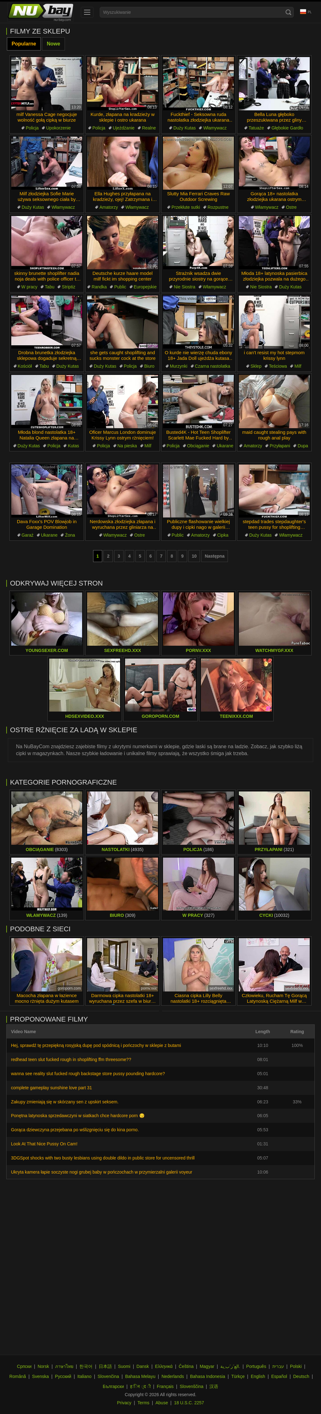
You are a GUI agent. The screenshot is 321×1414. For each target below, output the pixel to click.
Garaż (28, 535)
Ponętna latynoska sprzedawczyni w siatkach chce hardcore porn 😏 (78, 1115)
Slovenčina (108, 1376)
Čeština (186, 1366)
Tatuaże (256, 127)
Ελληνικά (163, 1366)
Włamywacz (215, 127)
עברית (278, 1366)
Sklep (255, 366)
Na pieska (127, 445)
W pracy (29, 286)
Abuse (161, 1402)
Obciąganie (198, 445)
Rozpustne (218, 207)
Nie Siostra (184, 286)
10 (194, 556)
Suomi (124, 1366)
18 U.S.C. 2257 (189, 1402)
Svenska (40, 1376)
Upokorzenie (58, 127)
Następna (214, 556)
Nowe (53, 43)
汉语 (213, 1386)
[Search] (288, 12)
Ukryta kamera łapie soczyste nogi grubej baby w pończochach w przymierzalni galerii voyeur (101, 1172)
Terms (143, 1402)
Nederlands (172, 1376)
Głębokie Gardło (287, 127)
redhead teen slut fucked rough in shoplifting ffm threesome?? (71, 1059)
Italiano (84, 1376)
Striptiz (68, 286)
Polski (296, 1366)
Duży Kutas (184, 127)
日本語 (105, 1366)
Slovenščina (191, 1386)
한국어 (85, 1366)
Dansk (142, 1366)
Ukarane (225, 445)
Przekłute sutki (185, 207)
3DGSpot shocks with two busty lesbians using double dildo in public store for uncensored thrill (103, 1157)
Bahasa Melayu (140, 1376)
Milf (297, 366)
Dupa (302, 445)
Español (279, 1376)
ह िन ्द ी (140, 1386)
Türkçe (238, 1376)
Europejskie (145, 286)
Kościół (25, 366)
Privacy (124, 1402)
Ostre (291, 207)
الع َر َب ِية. (230, 1366)
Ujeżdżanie (123, 127)
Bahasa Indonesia (207, 1376)
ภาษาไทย (64, 1366)
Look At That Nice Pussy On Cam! (44, 1143)
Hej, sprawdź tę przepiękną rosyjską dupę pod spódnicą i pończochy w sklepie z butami (96, 1045)
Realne (149, 127)
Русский (63, 1376)
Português (256, 1366)
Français (165, 1386)
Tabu (49, 286)
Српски (24, 1366)
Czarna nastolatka (212, 366)
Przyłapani (280, 445)
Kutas (73, 445)
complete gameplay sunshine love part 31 (51, 1087)
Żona (70, 535)
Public (120, 286)
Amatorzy (108, 207)
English (258, 1376)
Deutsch (301, 1376)
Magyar (207, 1366)
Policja (32, 127)
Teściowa (278, 366)
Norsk (43, 1366)
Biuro (149, 366)
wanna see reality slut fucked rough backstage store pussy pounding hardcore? (88, 1073)
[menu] (87, 12)
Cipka (223, 535)
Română (17, 1376)
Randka (99, 286)
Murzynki (178, 366)
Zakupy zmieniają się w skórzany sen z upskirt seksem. (64, 1101)
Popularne (24, 43)
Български (113, 1386)
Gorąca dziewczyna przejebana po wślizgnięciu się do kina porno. (75, 1129)
